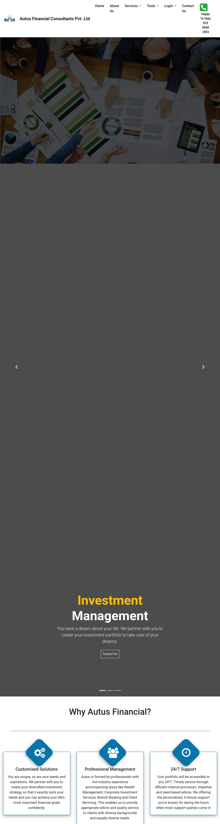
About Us (115, 8)
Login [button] (169, 6)
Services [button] (131, 6)
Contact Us (189, 8)
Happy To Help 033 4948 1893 (205, 18)
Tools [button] (151, 6)
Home (100, 5)
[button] (16, 366)
